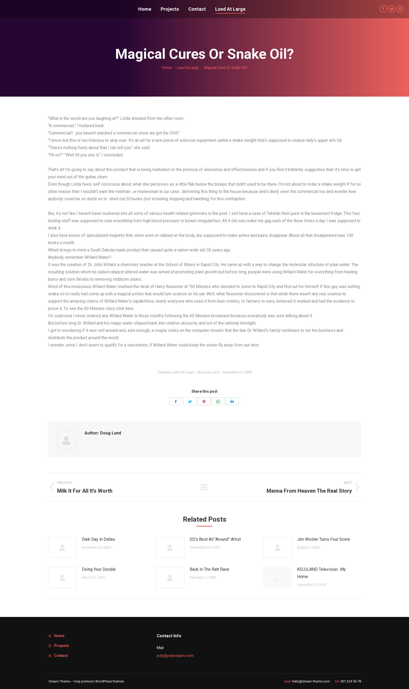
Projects (61, 646)
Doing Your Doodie (99, 569)
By (208, 372)
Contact (61, 655)
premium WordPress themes (102, 681)
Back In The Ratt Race (209, 569)
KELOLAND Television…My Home (321, 573)
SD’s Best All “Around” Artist (215, 539)
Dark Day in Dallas (98, 539)
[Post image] (62, 547)
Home (59, 636)
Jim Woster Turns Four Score (323, 539)
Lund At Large (183, 372)
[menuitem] (144, 9)
